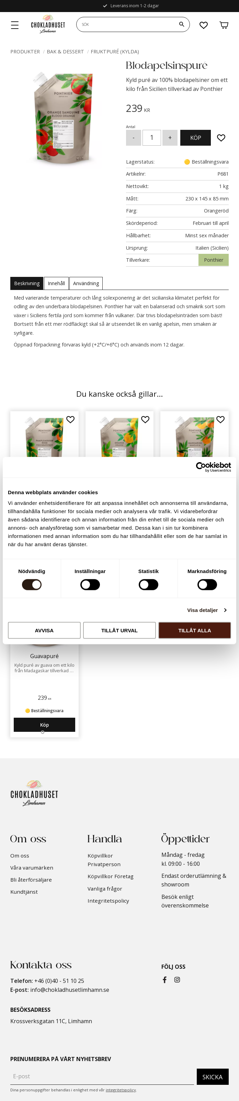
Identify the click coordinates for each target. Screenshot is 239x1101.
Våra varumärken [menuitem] (31, 867)
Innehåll (56, 283)
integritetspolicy (121, 1089)
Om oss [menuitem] (19, 855)
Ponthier (213, 260)
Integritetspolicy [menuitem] (108, 900)
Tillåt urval (119, 630)
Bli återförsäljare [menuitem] (31, 879)
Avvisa (44, 630)
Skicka (213, 1077)
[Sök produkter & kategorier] (125, 24)
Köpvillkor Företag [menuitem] (111, 876)
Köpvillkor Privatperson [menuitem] (104, 860)
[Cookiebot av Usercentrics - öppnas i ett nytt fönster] (201, 467)
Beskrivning (26, 283)
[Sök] (182, 24)
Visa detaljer (202, 610)
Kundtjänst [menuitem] (24, 891)
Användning (86, 283)
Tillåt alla (195, 630)
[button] (15, 25)
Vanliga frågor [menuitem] (105, 888)
